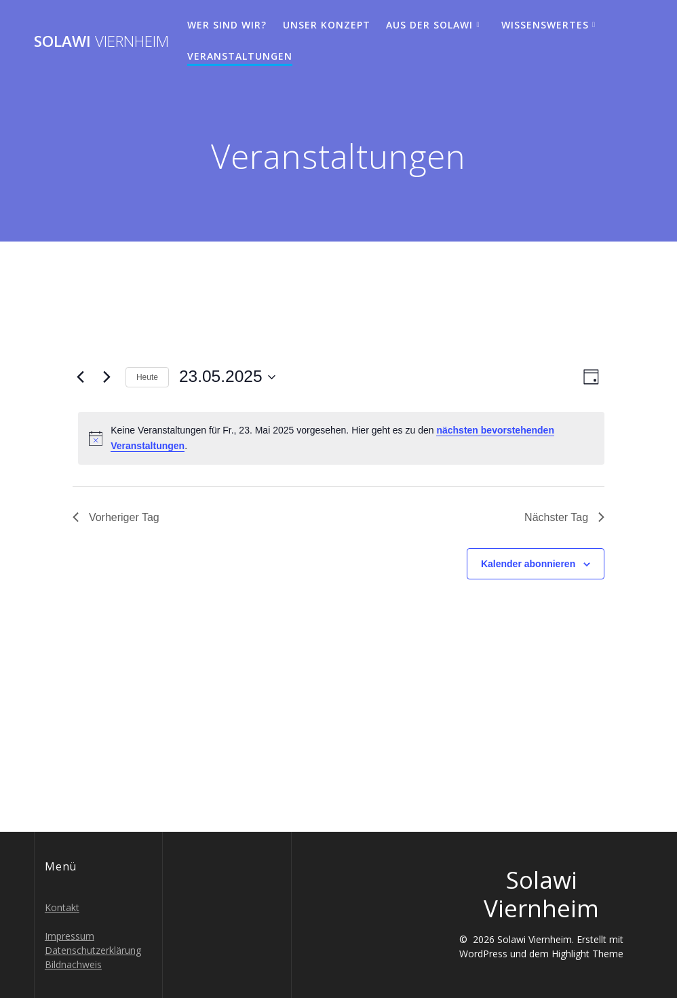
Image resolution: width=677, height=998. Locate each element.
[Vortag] (81, 377)
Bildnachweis (73, 964)
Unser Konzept (326, 24)
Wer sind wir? (227, 24)
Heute (147, 377)
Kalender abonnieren (528, 563)
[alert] (341, 438)
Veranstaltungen (239, 56)
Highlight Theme (587, 953)
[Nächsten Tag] (107, 377)
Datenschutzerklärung (93, 950)
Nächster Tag (564, 517)
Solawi (101, 41)
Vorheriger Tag (116, 517)
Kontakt (62, 907)
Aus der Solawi (429, 24)
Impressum (69, 935)
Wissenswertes (545, 24)
